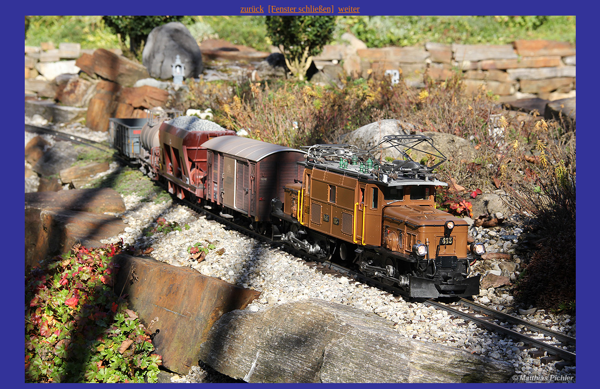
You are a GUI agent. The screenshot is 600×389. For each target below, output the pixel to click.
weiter (348, 8)
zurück (252, 8)
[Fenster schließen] (301, 8)
